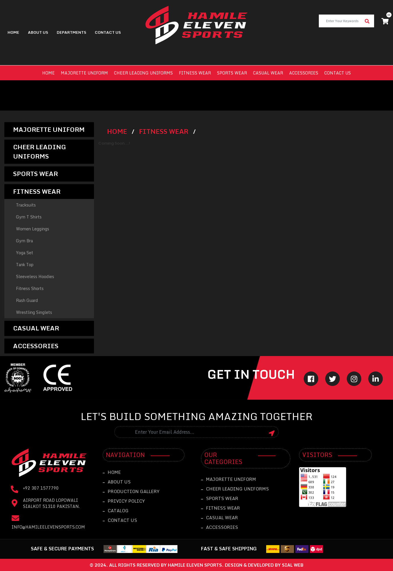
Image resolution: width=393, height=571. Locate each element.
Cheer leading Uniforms (143, 73)
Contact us (337, 73)
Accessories (303, 73)
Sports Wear (232, 73)
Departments (71, 32)
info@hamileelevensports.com (48, 527)
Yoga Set (24, 252)
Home (13, 32)
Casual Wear (268, 73)
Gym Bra (24, 240)
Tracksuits (26, 205)
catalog (116, 510)
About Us (38, 32)
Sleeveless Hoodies (35, 276)
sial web (292, 564)
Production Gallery (131, 491)
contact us (108, 32)
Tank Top (24, 264)
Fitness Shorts (30, 288)
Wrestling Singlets (34, 312)
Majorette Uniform (84, 73)
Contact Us (120, 520)
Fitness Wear (195, 73)
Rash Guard (27, 300)
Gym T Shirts (29, 217)
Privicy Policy (124, 500)
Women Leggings (32, 228)
